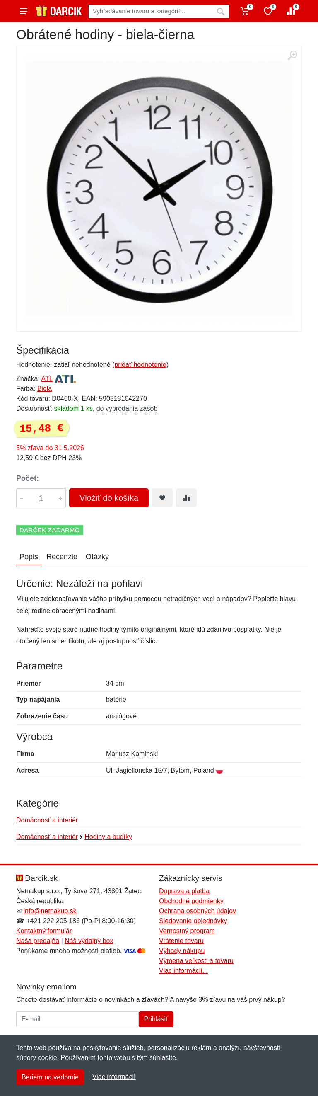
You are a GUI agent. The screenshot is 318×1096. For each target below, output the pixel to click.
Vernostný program (187, 930)
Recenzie (61, 557)
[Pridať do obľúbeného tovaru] (162, 497)
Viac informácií (114, 1076)
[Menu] (23, 11)
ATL (47, 378)
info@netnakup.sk (49, 910)
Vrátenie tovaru (181, 940)
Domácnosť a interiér (47, 820)
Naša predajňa (37, 940)
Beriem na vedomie (50, 1077)
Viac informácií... (183, 970)
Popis (28, 557)
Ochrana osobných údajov (197, 910)
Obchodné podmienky (191, 900)
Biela (44, 388)
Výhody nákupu (182, 950)
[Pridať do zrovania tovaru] (186, 497)
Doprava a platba (184, 891)
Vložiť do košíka (109, 497)
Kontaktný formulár (44, 930)
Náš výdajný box (89, 940)
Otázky (97, 557)
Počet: (27, 478)
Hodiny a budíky (108, 836)
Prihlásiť (156, 1019)
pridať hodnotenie (140, 364)
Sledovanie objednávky (193, 920)
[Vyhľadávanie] (150, 11)
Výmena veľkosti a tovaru (196, 960)
